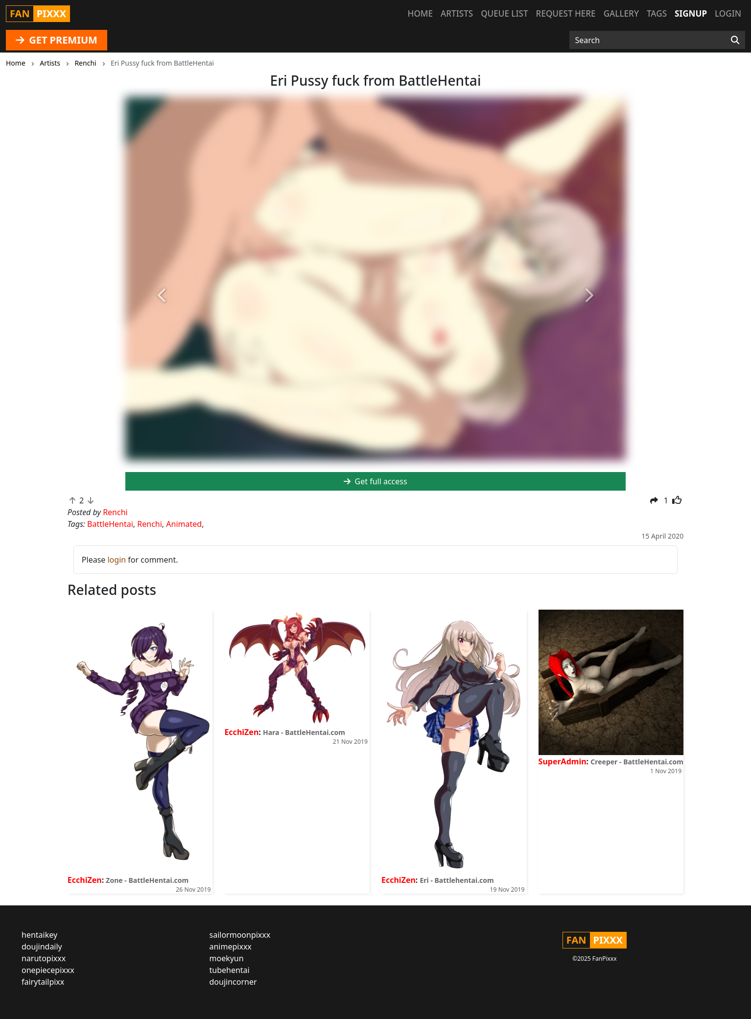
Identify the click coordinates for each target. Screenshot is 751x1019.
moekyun (227, 958)
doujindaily (42, 946)
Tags (657, 13)
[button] (162, 296)
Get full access (375, 481)
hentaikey (39, 934)
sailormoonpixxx (240, 934)
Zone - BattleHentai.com (147, 880)
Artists (457, 13)
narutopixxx (44, 958)
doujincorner (233, 981)
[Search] (735, 40)
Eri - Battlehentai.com (457, 880)
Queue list (504, 13)
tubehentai (230, 970)
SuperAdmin (563, 761)
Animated (184, 524)
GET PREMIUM (56, 40)
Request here (566, 13)
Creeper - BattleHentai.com (636, 761)
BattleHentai (110, 524)
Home (420, 13)
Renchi (149, 524)
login (116, 559)
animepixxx (231, 946)
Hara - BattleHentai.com (304, 732)
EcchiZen (85, 880)
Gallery (621, 13)
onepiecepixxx (48, 970)
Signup (691, 13)
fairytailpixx (43, 981)
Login (728, 13)
